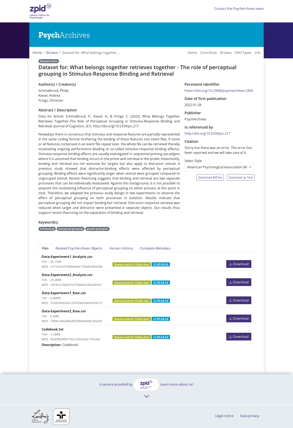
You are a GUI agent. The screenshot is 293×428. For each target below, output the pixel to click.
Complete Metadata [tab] (155, 248)
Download (239, 264)
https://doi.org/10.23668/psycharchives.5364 (219, 90)
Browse (52, 52)
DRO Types (243, 52)
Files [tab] (45, 248)
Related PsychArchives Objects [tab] (79, 248)
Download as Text (241, 177)
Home (37, 52)
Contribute (208, 52)
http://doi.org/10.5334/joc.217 (207, 133)
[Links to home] (64, 35)
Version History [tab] (121, 248)
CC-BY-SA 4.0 (160, 264)
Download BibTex (210, 177)
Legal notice (224, 416)
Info (258, 52)
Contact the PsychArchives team (239, 8)
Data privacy (249, 416)
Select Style (193, 161)
